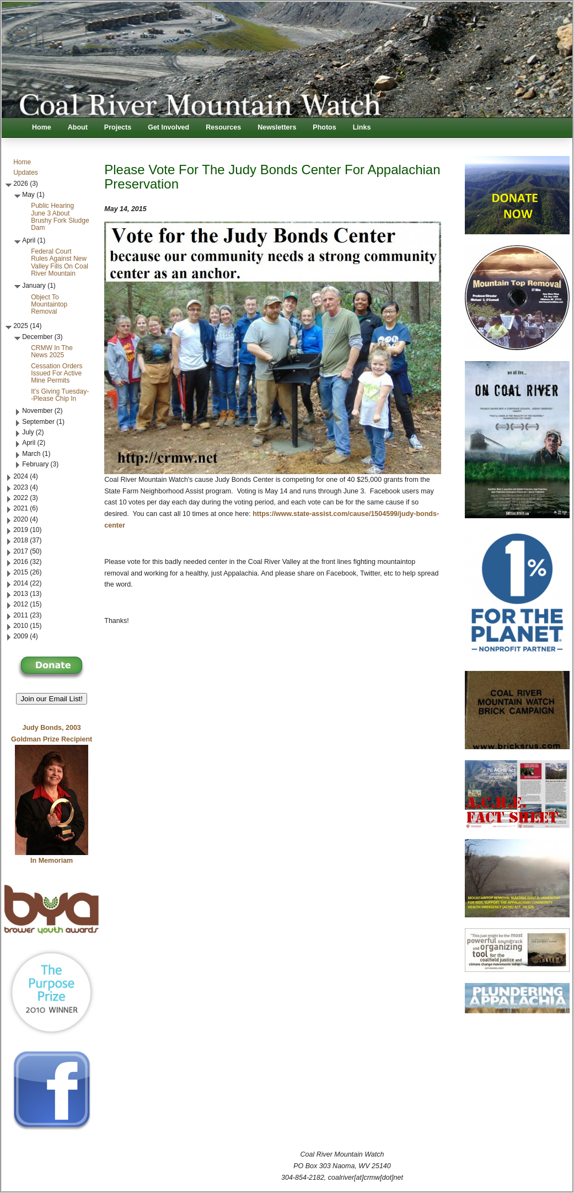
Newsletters (277, 127)
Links (362, 127)
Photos (324, 127)
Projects (117, 127)
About (78, 127)
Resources (223, 127)
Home (41, 127)
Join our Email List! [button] (51, 699)
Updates (25, 172)
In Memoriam (51, 860)
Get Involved (168, 127)
